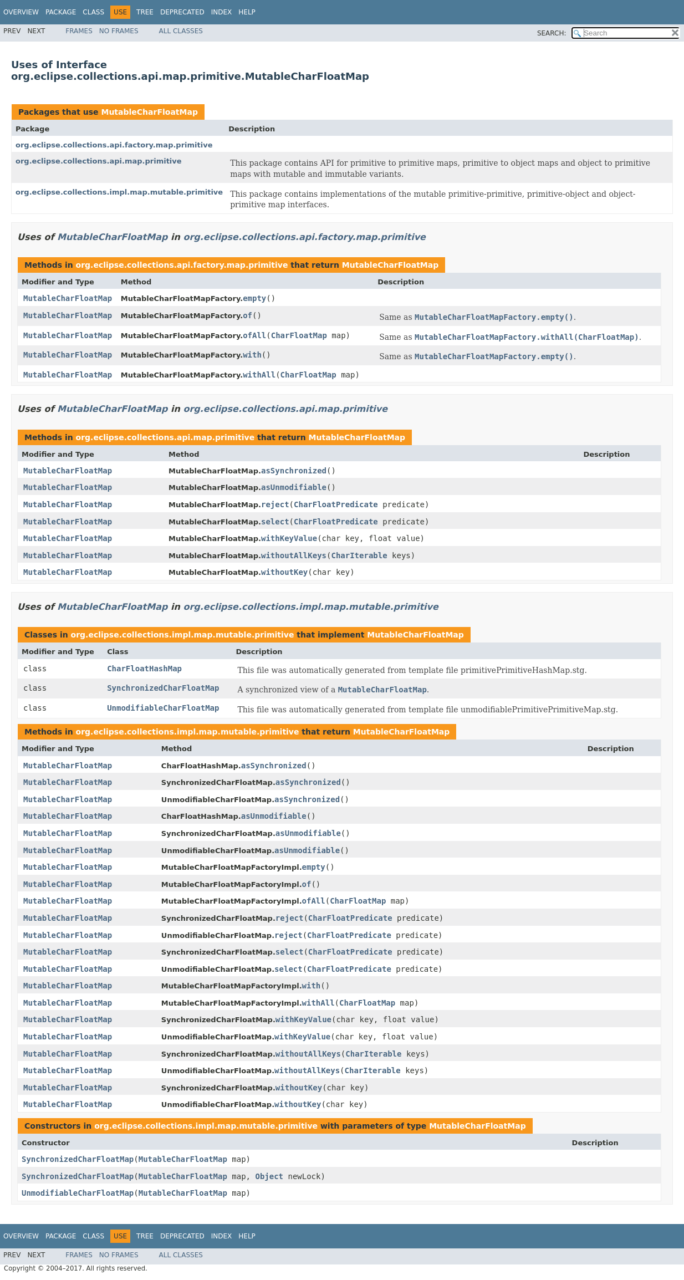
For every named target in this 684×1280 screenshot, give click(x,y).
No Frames (119, 31)
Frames (79, 31)
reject (275, 504)
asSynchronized (293, 470)
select (275, 521)
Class (93, 12)
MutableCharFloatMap (149, 112)
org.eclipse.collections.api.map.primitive (99, 161)
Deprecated (182, 12)
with (252, 354)
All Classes (181, 31)
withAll (259, 374)
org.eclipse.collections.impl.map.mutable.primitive (119, 192)
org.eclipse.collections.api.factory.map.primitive (114, 145)
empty (254, 298)
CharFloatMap (299, 335)
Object (269, 1176)
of (247, 315)
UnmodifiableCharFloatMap (163, 707)
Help (247, 12)
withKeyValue (289, 538)
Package (60, 12)
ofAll (254, 335)
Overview (21, 12)
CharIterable (359, 555)
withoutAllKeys (293, 555)
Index (221, 12)
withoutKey (284, 572)
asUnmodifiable (293, 487)
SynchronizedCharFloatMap (163, 688)
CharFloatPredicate (336, 504)
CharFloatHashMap (144, 668)
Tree (145, 12)
